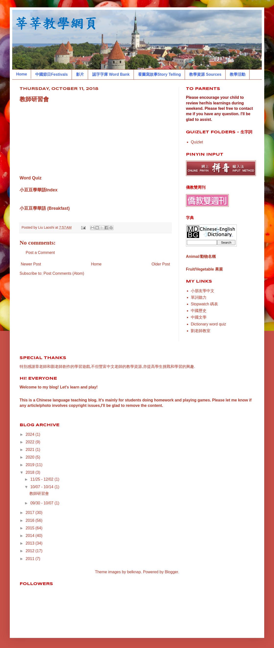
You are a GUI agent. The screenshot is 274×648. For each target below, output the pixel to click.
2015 (30, 528)
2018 (30, 472)
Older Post (160, 264)
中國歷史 (198, 311)
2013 (30, 543)
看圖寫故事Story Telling (159, 74)
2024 (30, 434)
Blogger (171, 572)
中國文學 (198, 317)
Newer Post (31, 264)
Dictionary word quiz (208, 324)
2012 (30, 551)
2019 (30, 465)
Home (21, 74)
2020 (30, 457)
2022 (30, 442)
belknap (134, 572)
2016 (30, 520)
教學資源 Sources (205, 74)
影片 (80, 74)
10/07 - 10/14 (42, 487)
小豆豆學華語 (33, 208)
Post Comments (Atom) (64, 273)
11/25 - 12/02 (42, 479)
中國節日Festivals (51, 74)
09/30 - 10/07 (42, 503)
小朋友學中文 (202, 291)
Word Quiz (31, 177)
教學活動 (237, 74)
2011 (30, 559)
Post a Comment (40, 252)
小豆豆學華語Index (38, 189)
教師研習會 (39, 493)
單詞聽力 (198, 297)
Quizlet (197, 142)
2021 (30, 450)
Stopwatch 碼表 (204, 304)
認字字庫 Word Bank (111, 74)
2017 (30, 513)
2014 (30, 536)
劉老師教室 (200, 331)
